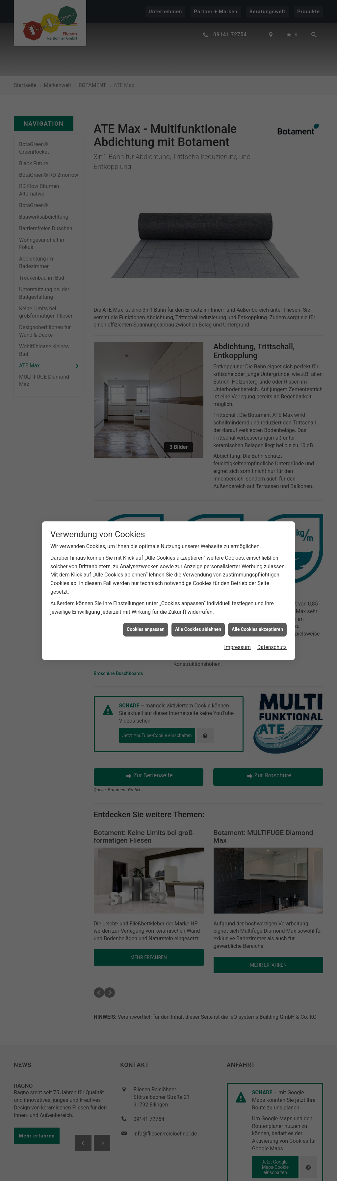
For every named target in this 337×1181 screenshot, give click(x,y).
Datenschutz (272, 647)
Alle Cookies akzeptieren (257, 629)
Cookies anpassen (146, 629)
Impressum (237, 647)
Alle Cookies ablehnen (198, 629)
